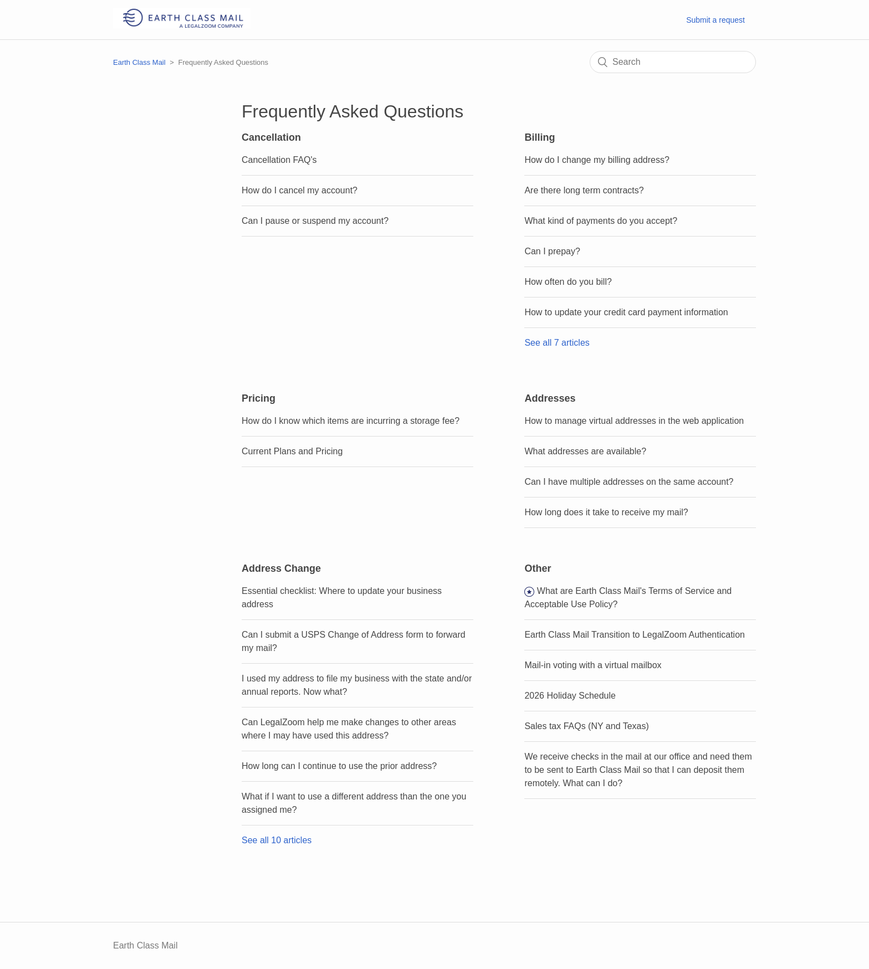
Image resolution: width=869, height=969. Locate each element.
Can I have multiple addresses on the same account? (628, 481)
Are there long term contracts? (583, 190)
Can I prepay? (552, 251)
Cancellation (271, 137)
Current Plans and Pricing (292, 451)
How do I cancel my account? (299, 190)
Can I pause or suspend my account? (315, 220)
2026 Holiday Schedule (570, 695)
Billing (539, 137)
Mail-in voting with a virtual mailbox (592, 665)
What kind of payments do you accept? (600, 220)
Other (537, 568)
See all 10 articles (276, 840)
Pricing (258, 398)
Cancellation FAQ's (279, 160)
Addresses (549, 398)
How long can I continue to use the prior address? (339, 766)
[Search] (673, 62)
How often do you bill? (567, 281)
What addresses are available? (585, 451)
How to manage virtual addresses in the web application (634, 420)
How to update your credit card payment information (626, 312)
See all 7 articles (556, 342)
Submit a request (715, 20)
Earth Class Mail (139, 62)
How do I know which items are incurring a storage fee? (350, 420)
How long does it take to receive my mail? (606, 512)
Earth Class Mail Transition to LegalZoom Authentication (634, 634)
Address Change (281, 568)
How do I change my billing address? (596, 160)
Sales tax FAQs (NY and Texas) (586, 726)
